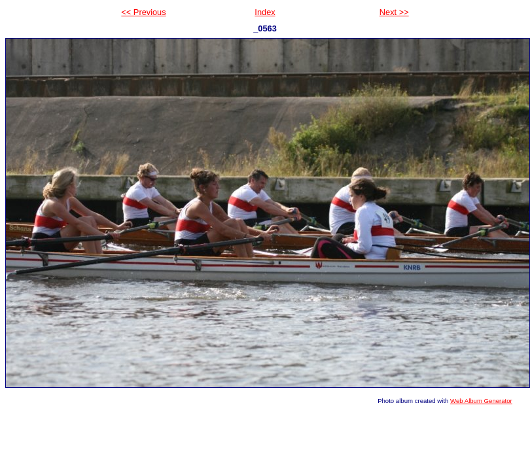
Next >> (394, 12)
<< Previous (143, 12)
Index (265, 12)
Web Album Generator (481, 400)
